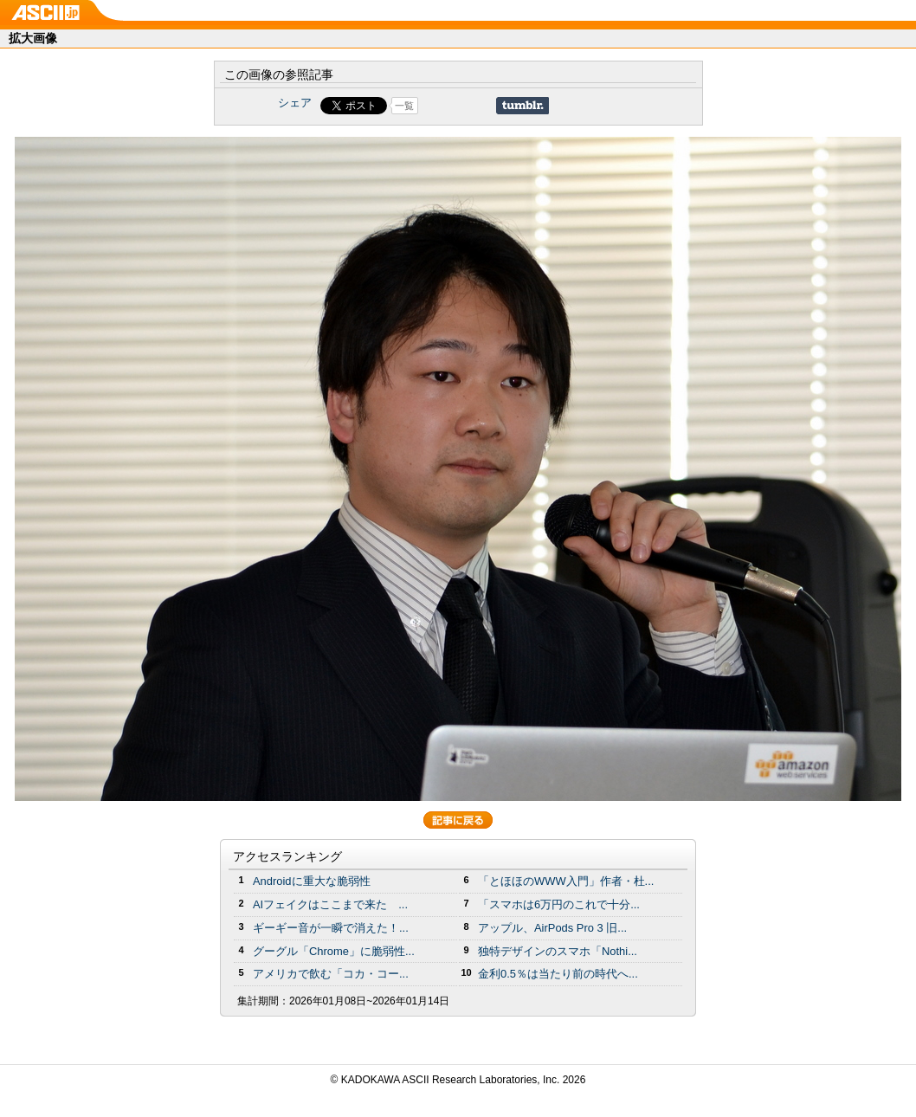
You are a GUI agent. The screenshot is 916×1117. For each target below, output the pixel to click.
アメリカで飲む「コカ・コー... (331, 973)
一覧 (404, 105)
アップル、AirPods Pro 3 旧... (552, 927)
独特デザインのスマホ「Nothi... (557, 951)
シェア (295, 102)
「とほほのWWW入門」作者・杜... (566, 881)
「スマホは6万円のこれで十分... (559, 904)
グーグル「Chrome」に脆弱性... (334, 951)
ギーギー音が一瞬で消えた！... (331, 927)
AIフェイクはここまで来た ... (330, 904)
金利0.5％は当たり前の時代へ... (558, 973)
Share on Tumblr (522, 105)
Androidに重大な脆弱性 (312, 881)
